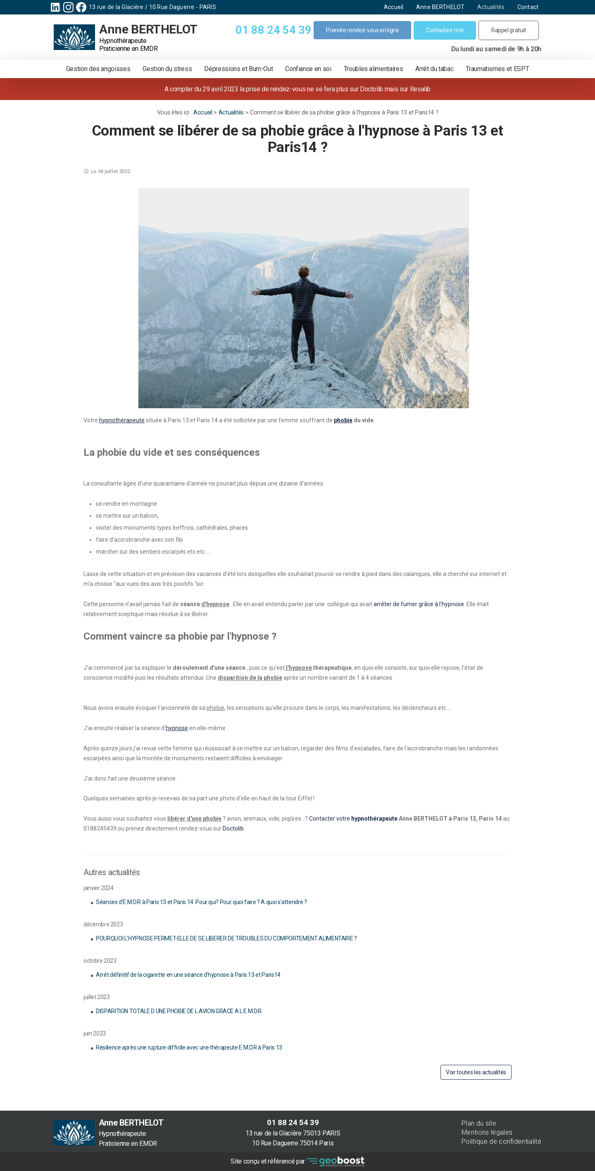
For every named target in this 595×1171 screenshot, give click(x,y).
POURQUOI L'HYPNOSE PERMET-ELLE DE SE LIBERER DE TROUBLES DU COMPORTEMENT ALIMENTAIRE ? (226, 938)
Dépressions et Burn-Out (238, 69)
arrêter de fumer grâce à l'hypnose (418, 604)
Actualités (487, 7)
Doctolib (233, 828)
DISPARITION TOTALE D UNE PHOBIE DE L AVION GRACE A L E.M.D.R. (179, 1011)
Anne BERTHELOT (436, 7)
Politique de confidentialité (501, 1141)
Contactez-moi (444, 30)
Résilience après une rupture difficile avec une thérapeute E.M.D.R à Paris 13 (189, 1047)
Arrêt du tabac (434, 69)
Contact (524, 7)
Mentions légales (487, 1132)
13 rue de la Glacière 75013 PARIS (295, 1133)
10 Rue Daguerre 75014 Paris (295, 1143)
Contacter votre (330, 818)
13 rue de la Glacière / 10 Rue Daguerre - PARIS (155, 7)
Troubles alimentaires (373, 69)
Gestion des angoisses (98, 69)
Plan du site (479, 1123)
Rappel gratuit (508, 30)
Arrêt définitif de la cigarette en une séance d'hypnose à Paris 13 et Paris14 (188, 974)
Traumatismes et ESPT (497, 69)
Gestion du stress (167, 69)
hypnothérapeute (374, 818)
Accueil (390, 7)
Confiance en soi (308, 69)
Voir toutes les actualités (476, 1072)
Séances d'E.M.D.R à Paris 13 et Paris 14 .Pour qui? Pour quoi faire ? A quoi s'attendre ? (201, 902)
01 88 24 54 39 (273, 30)
